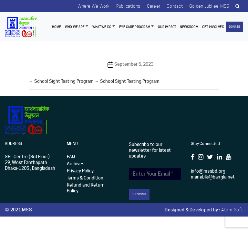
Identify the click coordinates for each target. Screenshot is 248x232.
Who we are (75, 27)
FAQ (71, 156)
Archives (75, 163)
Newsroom (189, 27)
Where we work (93, 6)
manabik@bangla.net (213, 176)
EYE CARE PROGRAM (134, 27)
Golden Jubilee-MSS (209, 6)
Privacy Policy (80, 170)
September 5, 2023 (133, 64)
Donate (234, 26)
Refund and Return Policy (86, 187)
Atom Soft (232, 209)
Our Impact (167, 27)
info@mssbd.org (208, 171)
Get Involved (213, 27)
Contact (175, 6)
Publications (128, 6)
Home (56, 27)
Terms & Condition (85, 177)
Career (153, 6)
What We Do (102, 27)
